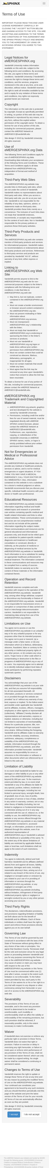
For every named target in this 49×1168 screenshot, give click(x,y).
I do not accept (31, 1114)
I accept (14, 1114)
